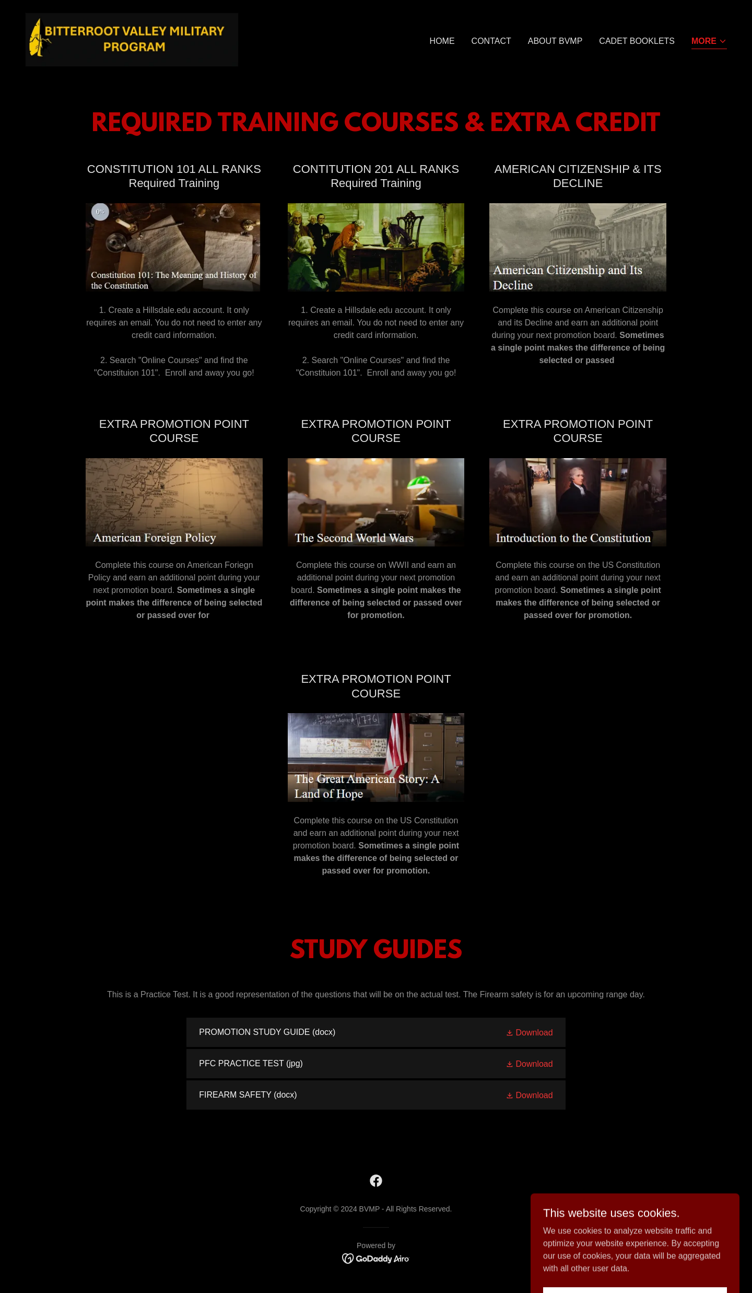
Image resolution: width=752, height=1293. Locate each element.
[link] (132, 38)
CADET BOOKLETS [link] (637, 41)
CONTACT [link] (491, 41)
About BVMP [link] (555, 41)
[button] (709, 42)
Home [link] (442, 41)
